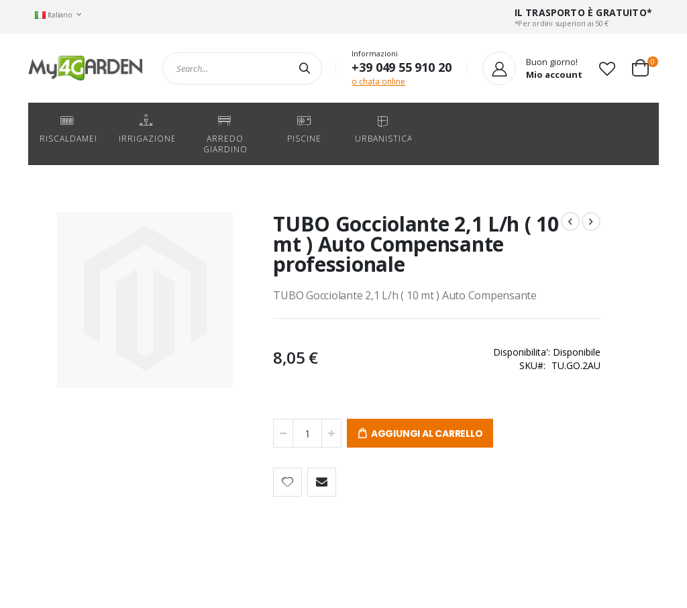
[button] (607, 68)
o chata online (378, 81)
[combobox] (242, 68)
